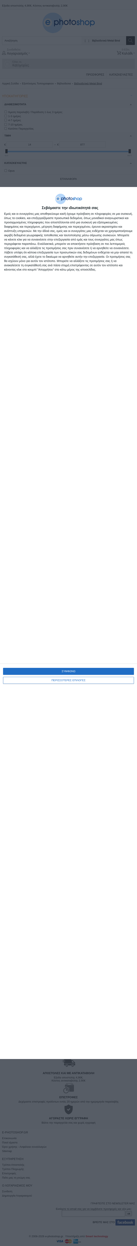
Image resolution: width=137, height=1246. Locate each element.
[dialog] (68, 623)
